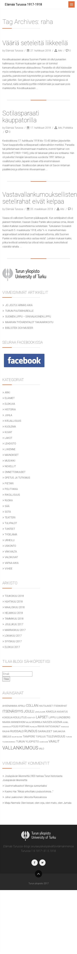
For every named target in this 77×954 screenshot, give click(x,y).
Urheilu (9, 540)
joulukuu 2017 (14, 624)
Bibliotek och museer (19, 327)
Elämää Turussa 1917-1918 (23, 4)
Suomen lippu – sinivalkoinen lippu (28, 316)
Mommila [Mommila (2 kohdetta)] (37, 722)
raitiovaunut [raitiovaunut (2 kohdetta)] (52, 726)
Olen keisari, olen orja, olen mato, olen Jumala (46, 802)
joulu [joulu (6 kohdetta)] (29, 711)
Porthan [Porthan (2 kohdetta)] (24, 726)
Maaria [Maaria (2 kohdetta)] (6, 722)
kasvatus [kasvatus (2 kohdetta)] (62, 711)
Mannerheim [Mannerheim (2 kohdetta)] (18, 722)
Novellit (10, 466)
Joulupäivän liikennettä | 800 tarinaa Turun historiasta (33, 776)
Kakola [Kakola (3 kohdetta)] (51, 711)
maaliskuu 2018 (15, 607)
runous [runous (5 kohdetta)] (30, 731)
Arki (60, 50)
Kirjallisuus (13, 420)
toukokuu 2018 (14, 595)
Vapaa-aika (12, 562)
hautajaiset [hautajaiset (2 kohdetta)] (46, 706)
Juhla (8, 415)
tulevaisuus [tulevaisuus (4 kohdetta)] (55, 736)
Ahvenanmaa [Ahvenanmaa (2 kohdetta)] (9, 706)
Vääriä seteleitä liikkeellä (35, 43)
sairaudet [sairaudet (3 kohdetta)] (45, 731)
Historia (10, 409)
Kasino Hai (10, 791)
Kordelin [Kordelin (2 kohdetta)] (7, 717)
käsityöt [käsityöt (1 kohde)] (31, 718)
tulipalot (11, 523)
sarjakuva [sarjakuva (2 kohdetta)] (59, 731)
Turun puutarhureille (19, 310)
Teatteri (10, 517)
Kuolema (10, 426)
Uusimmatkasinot (14, 785)
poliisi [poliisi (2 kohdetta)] (14, 726)
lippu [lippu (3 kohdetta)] (52, 717)
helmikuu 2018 (14, 612)
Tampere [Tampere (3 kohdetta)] (29, 736)
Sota (8, 511)
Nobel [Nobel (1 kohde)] (65, 722)
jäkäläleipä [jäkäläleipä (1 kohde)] (40, 712)
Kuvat (8, 432)
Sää (7, 506)
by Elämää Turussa (13, 50)
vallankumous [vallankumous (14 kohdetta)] (20, 748)
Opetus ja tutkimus (17, 477)
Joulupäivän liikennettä (14, 780)
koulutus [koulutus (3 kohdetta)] (20, 717)
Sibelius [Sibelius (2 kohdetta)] (6, 736)
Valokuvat (11, 557)
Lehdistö (10, 443)
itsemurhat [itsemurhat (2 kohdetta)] (60, 706)
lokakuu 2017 (13, 635)
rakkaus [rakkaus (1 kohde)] (65, 727)
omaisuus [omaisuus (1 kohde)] (6, 727)
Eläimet (10, 398)
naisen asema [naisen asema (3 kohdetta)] (52, 722)
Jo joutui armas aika (19, 305)
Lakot (8, 437)
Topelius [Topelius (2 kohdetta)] (41, 736)
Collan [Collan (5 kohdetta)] (32, 705)
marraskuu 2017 (15, 630)
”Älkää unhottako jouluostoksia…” (35, 791)
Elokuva (10, 403)
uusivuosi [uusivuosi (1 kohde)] (43, 742)
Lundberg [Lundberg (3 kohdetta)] (63, 717)
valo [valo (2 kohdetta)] (41, 748)
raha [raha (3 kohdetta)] (41, 726)
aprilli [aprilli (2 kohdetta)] (21, 706)
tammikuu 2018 (14, 618)
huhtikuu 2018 (14, 601)
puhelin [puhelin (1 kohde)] (33, 727)
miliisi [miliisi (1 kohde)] (28, 722)
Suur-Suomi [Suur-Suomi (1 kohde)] (17, 737)
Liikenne (10, 449)
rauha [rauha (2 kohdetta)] (6, 731)
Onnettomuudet (15, 472)
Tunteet (10, 528)
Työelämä (11, 534)
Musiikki (10, 460)
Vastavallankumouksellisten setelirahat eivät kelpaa (39, 198)
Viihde (8, 568)
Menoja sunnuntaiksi (36, 785)
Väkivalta (11, 551)
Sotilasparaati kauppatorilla (20, 117)
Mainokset (12, 454)
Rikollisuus (12, 494)
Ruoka (9, 500)
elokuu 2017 (12, 647)
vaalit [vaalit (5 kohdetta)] (54, 741)
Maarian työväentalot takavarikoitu (29, 322)
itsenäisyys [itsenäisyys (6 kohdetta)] (12, 711)
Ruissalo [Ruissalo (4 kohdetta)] (17, 731)
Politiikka (68, 127)
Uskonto (10, 545)
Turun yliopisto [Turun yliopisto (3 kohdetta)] (27, 741)
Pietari (9, 483)
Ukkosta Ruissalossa (35, 797)
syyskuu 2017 (13, 641)
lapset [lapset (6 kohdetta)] (42, 717)
